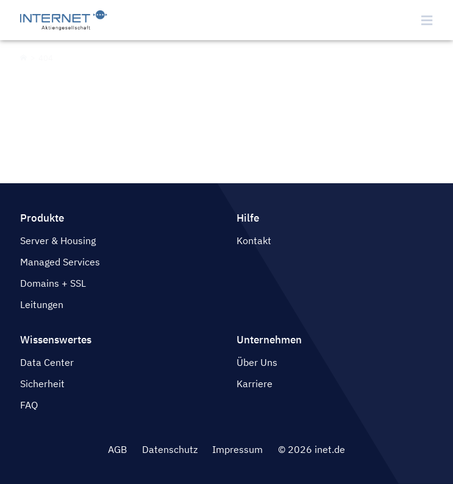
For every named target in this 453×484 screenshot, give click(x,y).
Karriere (255, 383)
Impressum (237, 449)
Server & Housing (58, 240)
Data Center (47, 362)
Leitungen (41, 304)
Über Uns (257, 362)
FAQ (29, 405)
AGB (117, 449)
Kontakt (254, 240)
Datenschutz (170, 449)
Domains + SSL (53, 283)
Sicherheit (42, 383)
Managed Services (60, 262)
